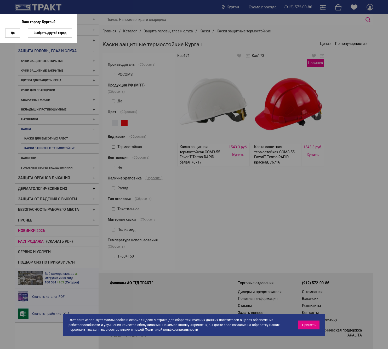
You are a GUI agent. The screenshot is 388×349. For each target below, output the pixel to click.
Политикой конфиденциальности (171, 329)
